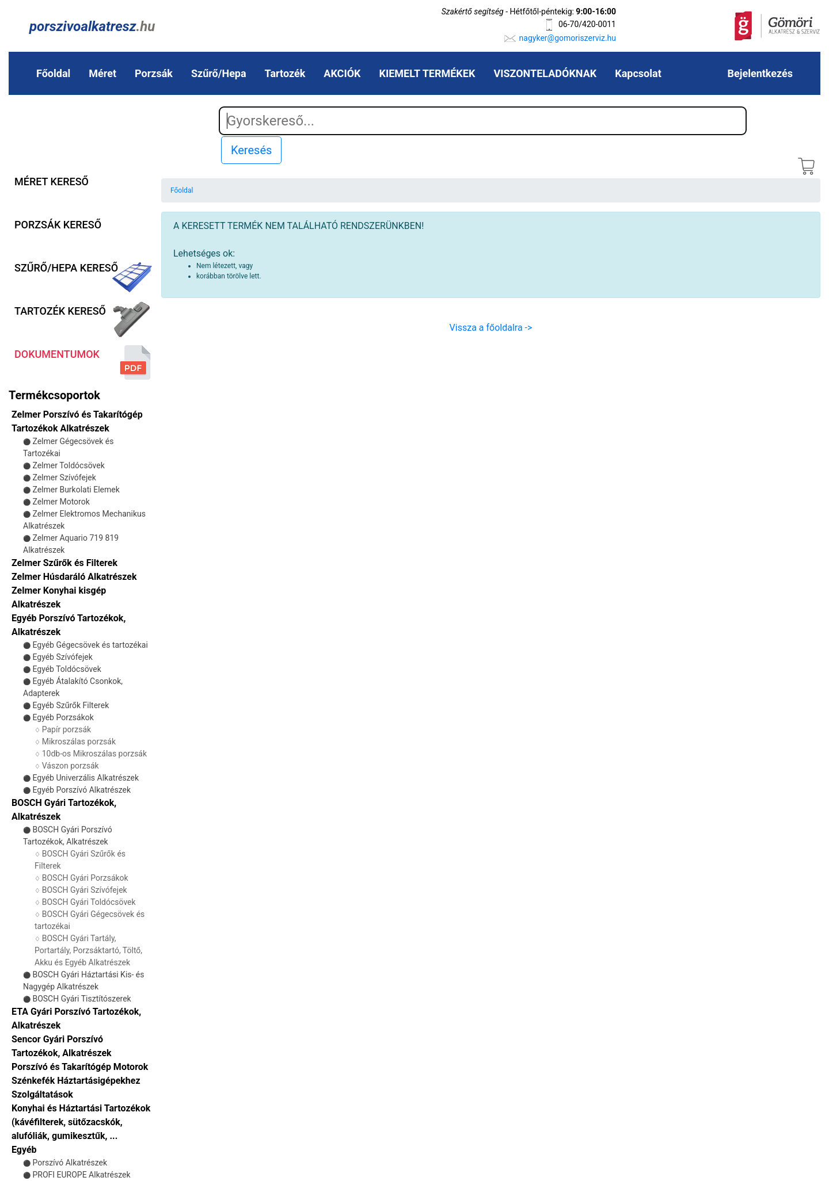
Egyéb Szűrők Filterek (70, 705)
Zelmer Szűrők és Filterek (64, 562)
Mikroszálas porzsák (79, 741)
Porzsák (154, 73)
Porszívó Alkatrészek (69, 1162)
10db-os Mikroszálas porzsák (94, 753)
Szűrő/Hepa (218, 73)
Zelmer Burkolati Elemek (75, 489)
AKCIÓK (342, 73)
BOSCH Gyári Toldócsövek (89, 902)
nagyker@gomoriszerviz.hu (567, 38)
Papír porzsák (66, 729)
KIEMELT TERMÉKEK (427, 73)
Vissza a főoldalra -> (491, 327)
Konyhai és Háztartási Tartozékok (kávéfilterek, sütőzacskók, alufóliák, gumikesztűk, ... (81, 1122)
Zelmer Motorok (60, 501)
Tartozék (285, 73)
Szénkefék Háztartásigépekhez (76, 1080)
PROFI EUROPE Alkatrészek (81, 1174)
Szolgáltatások (42, 1094)
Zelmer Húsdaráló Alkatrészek (74, 576)
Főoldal (53, 73)
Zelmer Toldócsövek (68, 465)
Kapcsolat (638, 73)
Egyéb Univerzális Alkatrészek (85, 777)
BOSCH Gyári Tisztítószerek (81, 998)
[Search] (483, 120)
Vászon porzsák (70, 765)
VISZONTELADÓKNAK (544, 73)
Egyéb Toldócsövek (66, 669)
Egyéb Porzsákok (62, 717)
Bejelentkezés (760, 73)
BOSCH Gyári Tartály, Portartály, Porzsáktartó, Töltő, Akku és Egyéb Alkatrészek (88, 950)
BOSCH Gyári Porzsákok (85, 877)
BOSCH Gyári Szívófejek (84, 890)
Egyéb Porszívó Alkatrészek (81, 789)
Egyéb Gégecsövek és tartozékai (89, 644)
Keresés (251, 150)
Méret (102, 73)
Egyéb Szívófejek (62, 657)
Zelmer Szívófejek (64, 477)
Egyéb (24, 1149)
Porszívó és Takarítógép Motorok (80, 1066)
